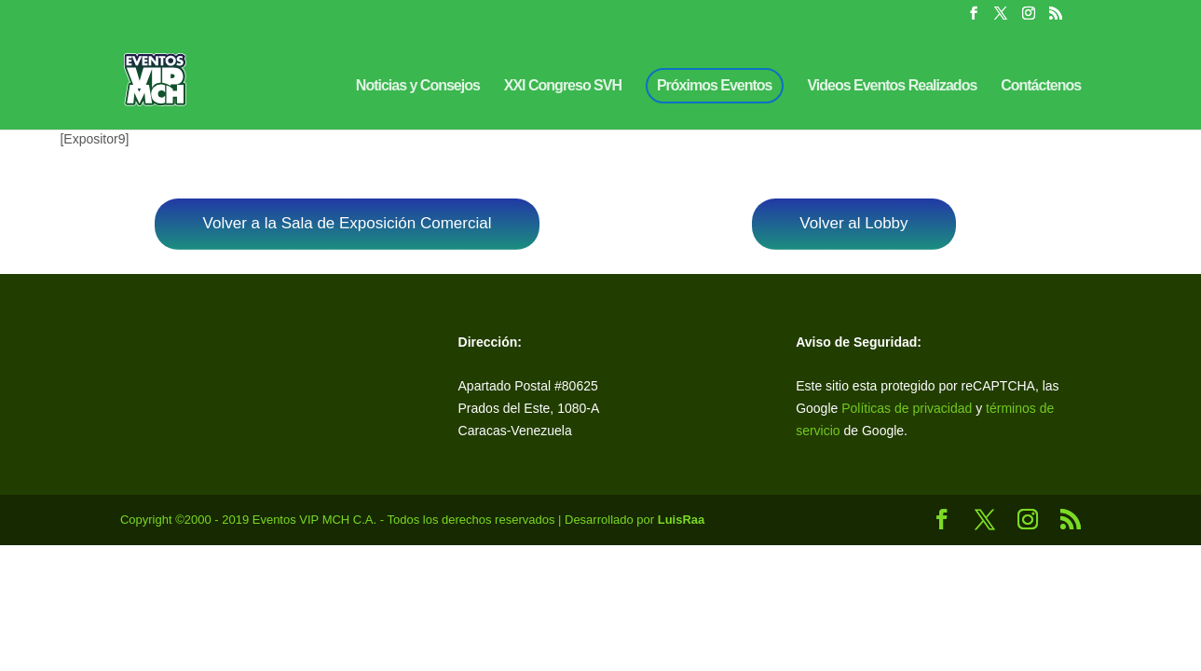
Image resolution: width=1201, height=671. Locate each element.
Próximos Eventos (714, 85)
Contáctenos (1041, 86)
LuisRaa (681, 520)
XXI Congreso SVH (562, 86)
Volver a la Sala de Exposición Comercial (347, 223)
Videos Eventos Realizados (891, 86)
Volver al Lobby (853, 223)
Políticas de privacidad (906, 408)
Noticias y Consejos (418, 86)
